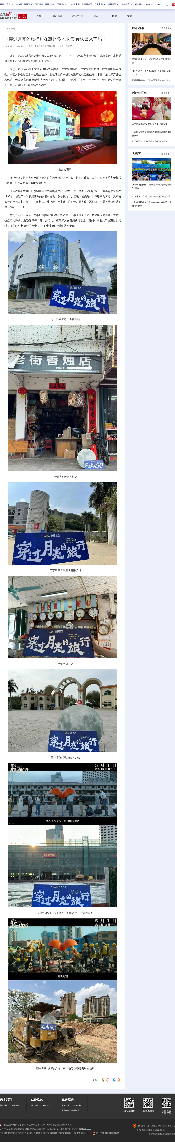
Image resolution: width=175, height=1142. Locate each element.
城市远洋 (57, 16)
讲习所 (19, 4)
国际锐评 (39, 4)
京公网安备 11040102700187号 (106, 1133)
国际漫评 (28, 4)
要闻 (38, 16)
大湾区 (97, 16)
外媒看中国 (87, 4)
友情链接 (77, 1105)
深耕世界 (113, 4)
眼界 (114, 16)
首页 (2, 4)
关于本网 (3, 1105)
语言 (9, 4)
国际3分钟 (50, 4)
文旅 (129, 16)
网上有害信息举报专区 (70, 1110)
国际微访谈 (62, 4)
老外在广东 (77, 16)
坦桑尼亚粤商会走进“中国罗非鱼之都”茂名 (151, 80)
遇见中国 (100, 4)
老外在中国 (74, 4)
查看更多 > (166, 28)
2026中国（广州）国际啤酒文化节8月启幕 (151, 196)
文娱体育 (126, 4)
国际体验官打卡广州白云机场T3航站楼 (149, 124)
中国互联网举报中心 (9, 1125)
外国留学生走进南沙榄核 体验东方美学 (149, 141)
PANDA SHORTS (154, 4)
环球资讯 (34, 1105)
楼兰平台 (139, 4)
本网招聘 (15, 1105)
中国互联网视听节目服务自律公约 (13, 1133)
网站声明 (65, 1105)
